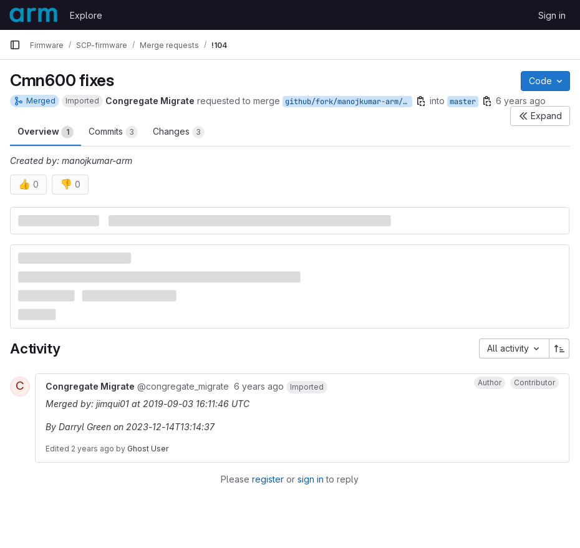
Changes (179, 132)
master (463, 102)
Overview (45, 132)
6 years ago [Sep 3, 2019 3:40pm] (521, 100)
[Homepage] (33, 15)
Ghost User (147, 448)
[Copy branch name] (420, 101)
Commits (113, 132)
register (268, 479)
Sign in (552, 15)
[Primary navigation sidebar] (15, 45)
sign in (310, 479)
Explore (86, 15)
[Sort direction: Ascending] (559, 348)
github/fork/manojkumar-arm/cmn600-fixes (348, 102)
